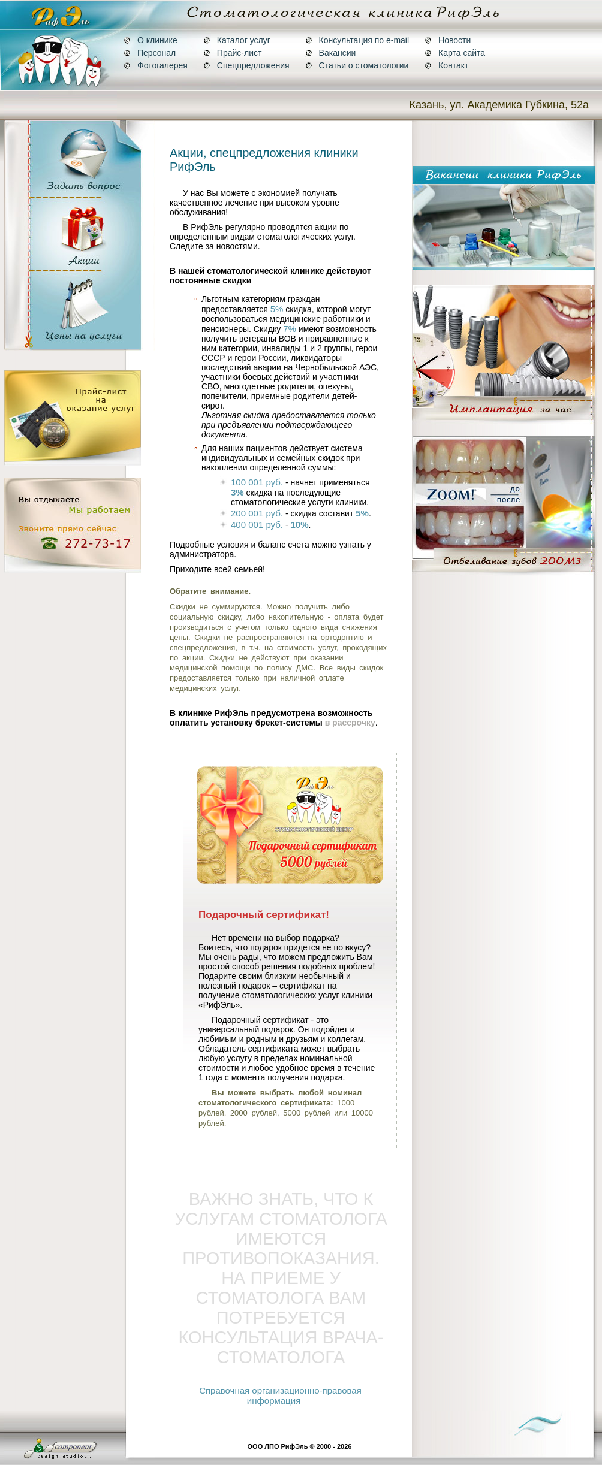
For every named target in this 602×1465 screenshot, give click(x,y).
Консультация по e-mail (357, 40)
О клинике (150, 40)
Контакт (446, 65)
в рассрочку (350, 722)
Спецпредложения (246, 65)
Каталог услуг (236, 40)
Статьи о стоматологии (357, 65)
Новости (448, 40)
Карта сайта (455, 53)
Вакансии (330, 53)
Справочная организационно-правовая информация (280, 1395)
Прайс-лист (232, 53)
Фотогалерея (156, 65)
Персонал (150, 53)
